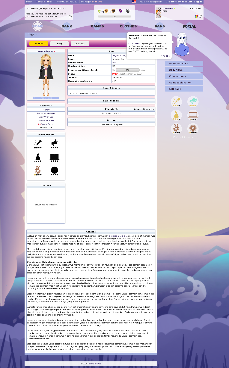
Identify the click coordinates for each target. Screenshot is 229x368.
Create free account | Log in (184, 1)
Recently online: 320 (67, 1)
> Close (165, 56)
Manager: (91, 1)
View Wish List (46, 117)
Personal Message (46, 113)
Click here (133, 43)
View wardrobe (46, 120)
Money (46, 109)
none (114, 62)
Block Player (46, 124)
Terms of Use (94, 363)
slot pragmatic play (118, 236)
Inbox (29, 1)
